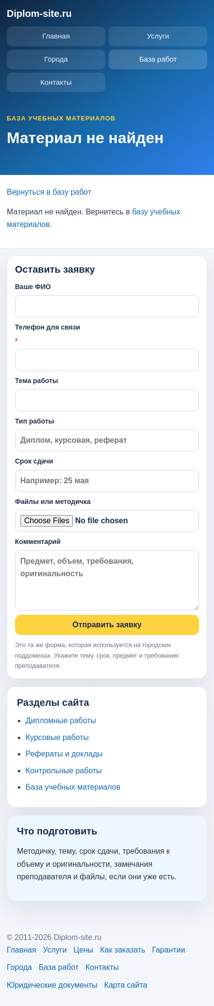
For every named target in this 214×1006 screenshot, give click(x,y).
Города (56, 59)
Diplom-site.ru (39, 13)
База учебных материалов (73, 787)
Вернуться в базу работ (49, 192)
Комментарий (107, 574)
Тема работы (107, 394)
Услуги (158, 36)
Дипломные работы (61, 720)
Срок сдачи (107, 474)
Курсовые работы (57, 737)
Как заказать (122, 950)
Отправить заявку (107, 625)
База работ (158, 59)
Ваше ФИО (107, 300)
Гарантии (168, 950)
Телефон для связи (107, 347)
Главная (56, 36)
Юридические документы (52, 985)
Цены (83, 950)
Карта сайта (125, 985)
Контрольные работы (64, 771)
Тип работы (107, 434)
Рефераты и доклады (64, 754)
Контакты (56, 82)
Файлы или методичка (107, 515)
